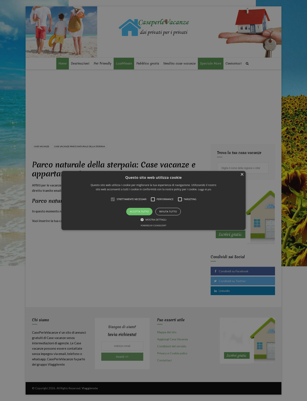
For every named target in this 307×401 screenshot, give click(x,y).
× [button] (241, 174)
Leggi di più (204, 189)
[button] (153, 200)
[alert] (153, 200)
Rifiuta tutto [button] (168, 211)
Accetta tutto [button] (139, 211)
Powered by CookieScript (153, 225)
